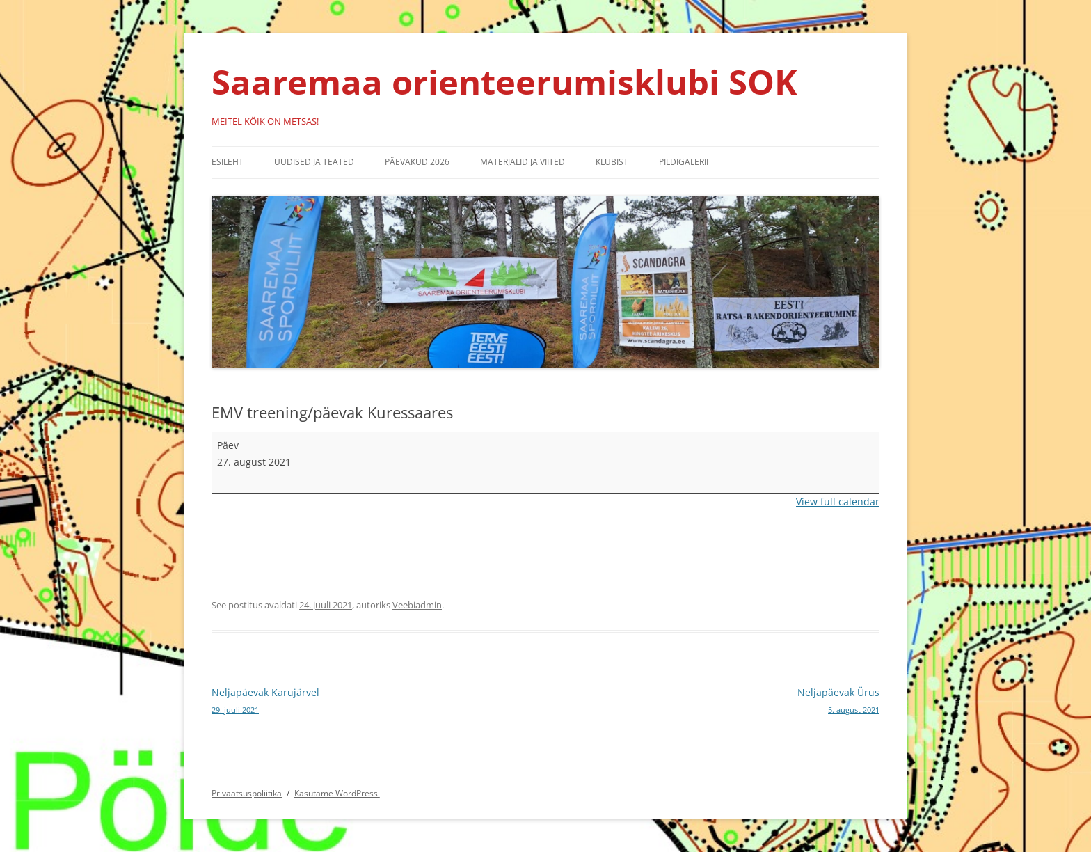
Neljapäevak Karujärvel (379, 702)
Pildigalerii (683, 162)
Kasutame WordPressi (337, 793)
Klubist (612, 162)
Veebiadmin (417, 605)
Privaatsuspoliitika (247, 793)
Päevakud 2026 (417, 162)
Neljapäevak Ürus (712, 702)
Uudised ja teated (314, 162)
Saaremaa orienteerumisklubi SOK (504, 81)
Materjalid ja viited (522, 162)
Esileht (228, 162)
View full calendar (837, 501)
